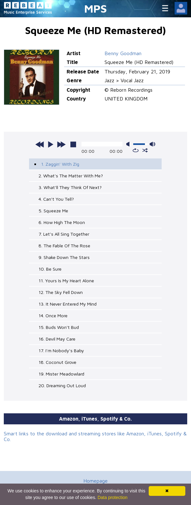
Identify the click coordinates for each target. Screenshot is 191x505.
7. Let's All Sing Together (64, 234)
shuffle (145, 150)
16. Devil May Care (57, 338)
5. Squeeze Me (53, 210)
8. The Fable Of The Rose (64, 245)
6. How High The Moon (62, 222)
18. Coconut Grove (57, 362)
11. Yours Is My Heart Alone (66, 280)
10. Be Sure (50, 269)
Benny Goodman (122, 53)
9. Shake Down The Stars (64, 257)
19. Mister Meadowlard (61, 373)
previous (39, 144)
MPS (95, 8)
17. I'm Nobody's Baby (61, 350)
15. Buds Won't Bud (59, 327)
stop (73, 144)
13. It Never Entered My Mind (68, 304)
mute (129, 144)
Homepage (95, 481)
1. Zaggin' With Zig (60, 164)
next (61, 144)
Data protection (113, 497)
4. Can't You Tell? (56, 199)
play (50, 144)
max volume (152, 144)
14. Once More (53, 315)
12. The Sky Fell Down (61, 292)
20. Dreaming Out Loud (62, 385)
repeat (136, 150)
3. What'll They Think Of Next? (70, 187)
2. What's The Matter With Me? (71, 175)
